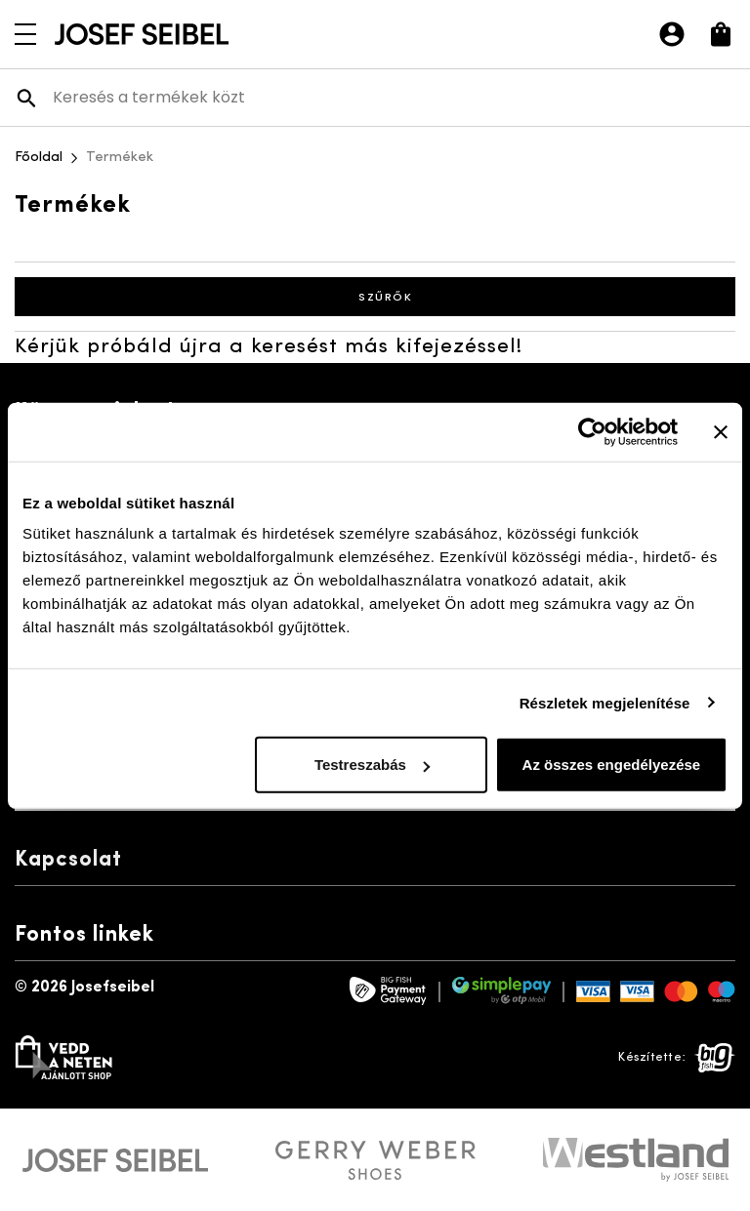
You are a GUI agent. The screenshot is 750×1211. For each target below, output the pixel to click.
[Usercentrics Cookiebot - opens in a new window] (592, 431)
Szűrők (375, 296)
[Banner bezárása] (721, 431)
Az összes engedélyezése (611, 764)
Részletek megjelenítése (605, 702)
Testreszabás (372, 764)
